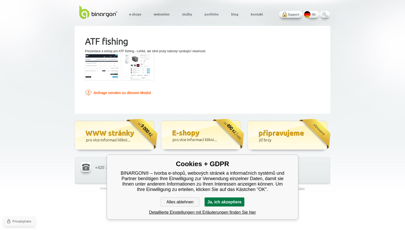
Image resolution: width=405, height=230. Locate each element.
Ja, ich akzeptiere (224, 202)
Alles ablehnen (179, 202)
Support (293, 14)
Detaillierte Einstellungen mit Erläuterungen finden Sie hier (202, 212)
